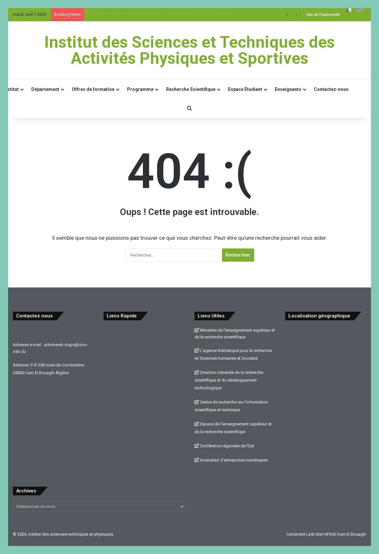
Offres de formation (93, 89)
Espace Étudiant (245, 89)
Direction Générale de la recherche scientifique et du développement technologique (228, 380)
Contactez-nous (331, 89)
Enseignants (288, 89)
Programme (140, 89)
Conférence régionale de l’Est (224, 445)
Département (45, 89)
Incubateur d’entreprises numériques (231, 460)
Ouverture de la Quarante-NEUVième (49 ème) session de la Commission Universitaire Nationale (175, 14)
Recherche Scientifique (190, 89)
